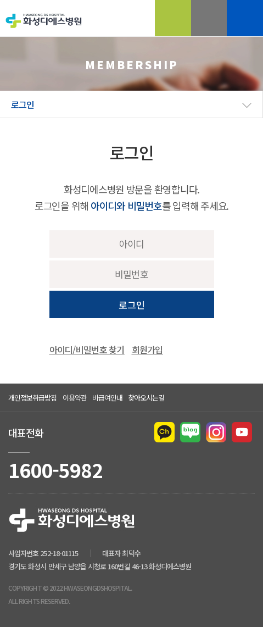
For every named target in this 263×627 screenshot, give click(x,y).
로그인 (132, 305)
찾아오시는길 (146, 397)
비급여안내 (107, 397)
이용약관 (75, 397)
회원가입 (147, 349)
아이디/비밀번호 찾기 (87, 349)
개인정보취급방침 (32, 397)
